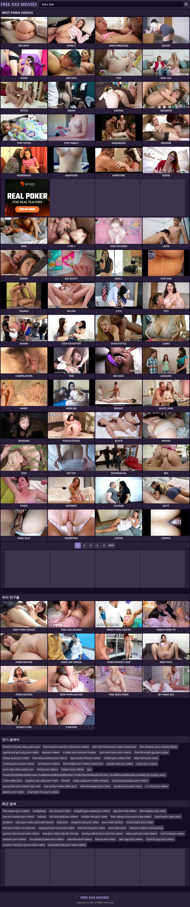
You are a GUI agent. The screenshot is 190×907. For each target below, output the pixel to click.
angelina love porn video (85, 822)
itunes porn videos (146, 763)
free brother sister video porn (60, 786)
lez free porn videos (49, 763)
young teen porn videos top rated (21, 786)
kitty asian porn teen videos (141, 833)
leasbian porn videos (14, 839)
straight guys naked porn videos (92, 811)
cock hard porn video (172, 833)
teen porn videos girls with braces (34, 822)
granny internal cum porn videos (21, 833)
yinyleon (7, 822)
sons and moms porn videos (115, 752)
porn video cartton (112, 822)
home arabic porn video (139, 822)
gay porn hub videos (125, 811)
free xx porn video (105, 839)
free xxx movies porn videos (18, 816)
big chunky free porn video (85, 758)
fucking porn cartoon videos (18, 763)
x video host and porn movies (79, 752)
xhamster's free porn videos (43, 792)
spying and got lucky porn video (20, 752)
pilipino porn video (13, 792)
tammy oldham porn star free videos (102, 833)
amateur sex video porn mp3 (42, 780)
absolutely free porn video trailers (67, 844)
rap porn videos (51, 752)
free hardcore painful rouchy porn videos (66, 746)
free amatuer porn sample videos (158, 746)
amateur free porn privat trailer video (24, 844)
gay (89, 769)
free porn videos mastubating (146, 828)
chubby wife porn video (120, 763)
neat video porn (117, 828)
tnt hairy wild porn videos (64, 816)
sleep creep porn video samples (91, 780)
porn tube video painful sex (18, 769)
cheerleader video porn (168, 816)
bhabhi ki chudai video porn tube (21, 746)
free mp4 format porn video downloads (114, 746)
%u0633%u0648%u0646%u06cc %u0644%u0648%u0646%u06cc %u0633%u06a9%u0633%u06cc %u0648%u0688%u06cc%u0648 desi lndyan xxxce (84, 775)
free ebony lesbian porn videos (50, 758)
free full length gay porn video (151, 752)
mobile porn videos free (117, 758)
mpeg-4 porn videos (72, 769)
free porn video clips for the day (60, 833)
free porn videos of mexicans (19, 828)
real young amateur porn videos (130, 780)
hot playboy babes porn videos (47, 839)
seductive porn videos (79, 839)
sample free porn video (94, 816)
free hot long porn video (91, 828)
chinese (65, 780)
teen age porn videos (131, 839)
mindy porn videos (47, 769)
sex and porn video (60, 811)
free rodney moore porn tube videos (131, 816)
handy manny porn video (128, 786)
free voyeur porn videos (16, 811)
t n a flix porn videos (156, 786)
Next (111, 545)
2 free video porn (12, 780)
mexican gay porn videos (160, 839)
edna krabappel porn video (95, 786)
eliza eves (62, 822)
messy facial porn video (16, 758)
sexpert (42, 816)
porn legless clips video (153, 811)
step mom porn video (146, 758)
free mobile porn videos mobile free (83, 763)
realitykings (39, 811)
